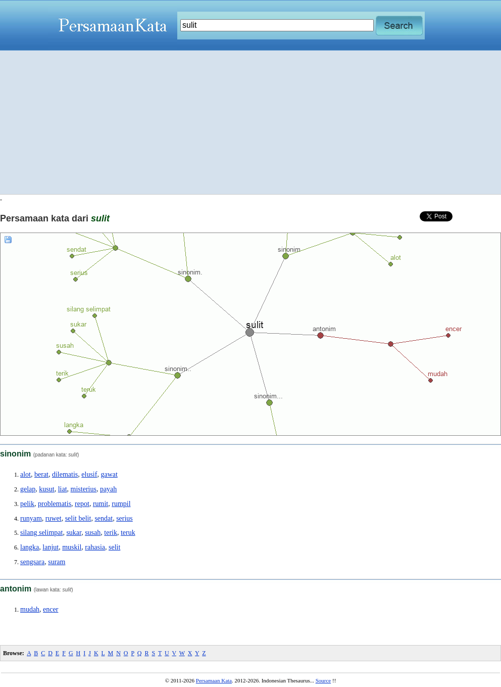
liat (62, 489)
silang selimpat (41, 532)
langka (29, 547)
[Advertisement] (251, 122)
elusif (89, 474)
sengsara (32, 562)
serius (124, 518)
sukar (73, 532)
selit (114, 547)
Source (323, 680)
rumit (100, 504)
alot (25, 474)
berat (41, 474)
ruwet (53, 518)
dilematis (65, 474)
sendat (103, 518)
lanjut (50, 547)
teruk (128, 532)
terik (110, 532)
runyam (31, 518)
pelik (27, 504)
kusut (46, 489)
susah (93, 532)
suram (56, 562)
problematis (54, 504)
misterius (83, 489)
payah (108, 489)
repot (82, 504)
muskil (71, 547)
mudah (29, 609)
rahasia (95, 547)
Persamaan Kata (214, 680)
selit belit (78, 518)
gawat (109, 474)
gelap (27, 489)
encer (50, 609)
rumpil (121, 504)
